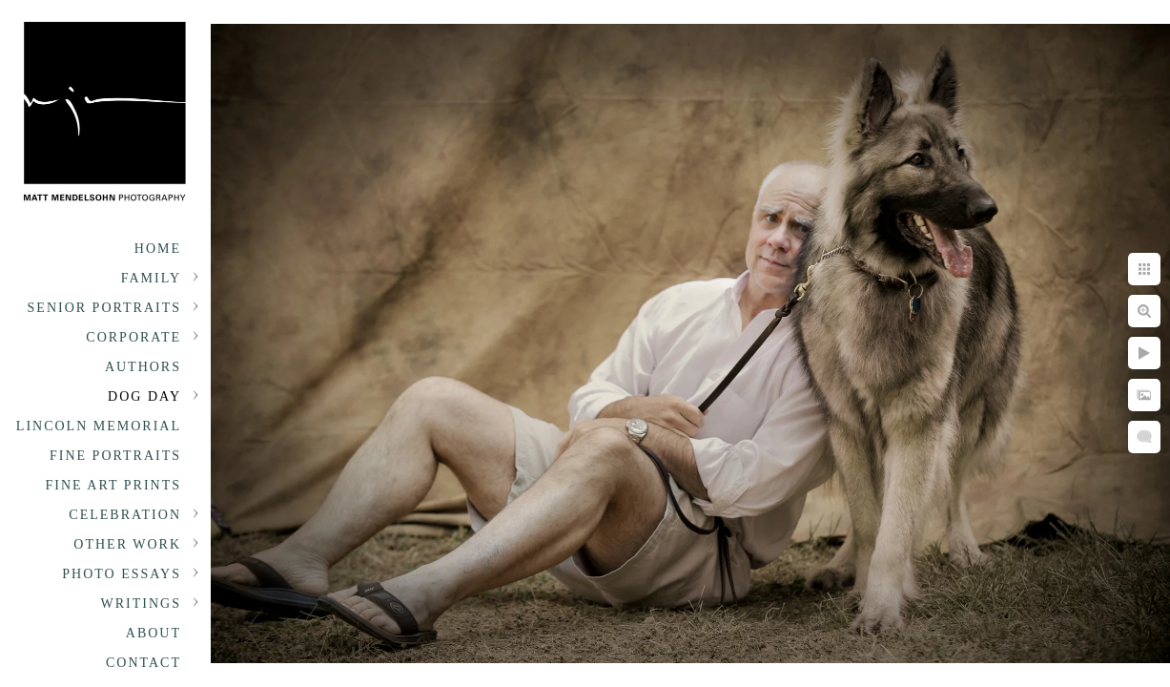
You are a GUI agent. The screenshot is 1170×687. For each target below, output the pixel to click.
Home (157, 248)
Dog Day (144, 396)
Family (151, 278)
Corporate (133, 337)
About (153, 633)
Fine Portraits (115, 455)
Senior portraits (104, 308)
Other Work (127, 544)
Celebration (125, 515)
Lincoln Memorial (98, 426)
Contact (143, 663)
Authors (143, 367)
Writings (141, 603)
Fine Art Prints (113, 485)
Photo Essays (121, 574)
